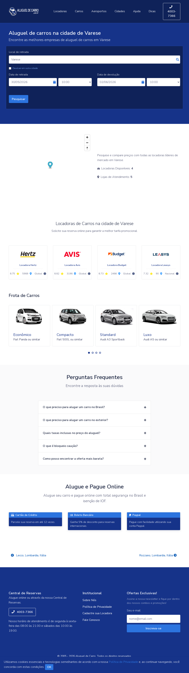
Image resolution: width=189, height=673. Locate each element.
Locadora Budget (116, 265)
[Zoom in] (87, 137)
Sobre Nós (89, 600)
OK (49, 667)
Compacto (65, 334)
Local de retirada (19, 52)
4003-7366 (171, 11)
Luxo (147, 334)
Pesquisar (18, 99)
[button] (89, 353)
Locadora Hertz (28, 265)
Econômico (22, 334)
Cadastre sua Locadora (97, 613)
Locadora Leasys (161, 265)
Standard (108, 334)
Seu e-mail (134, 611)
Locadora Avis (72, 265)
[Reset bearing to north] (87, 148)
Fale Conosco (91, 620)
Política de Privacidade (97, 607)
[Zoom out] (87, 142)
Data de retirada (18, 74)
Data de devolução (108, 74)
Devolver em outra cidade (25, 68)
